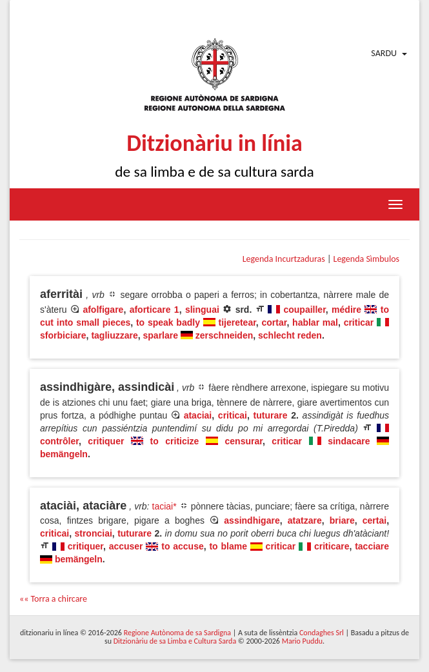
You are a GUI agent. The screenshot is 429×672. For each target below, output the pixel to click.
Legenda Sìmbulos (366, 258)
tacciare (372, 546)
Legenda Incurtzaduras (284, 258)
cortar (274, 322)
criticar (359, 322)
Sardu (384, 53)
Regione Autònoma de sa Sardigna (177, 632)
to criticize (174, 441)
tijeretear (236, 322)
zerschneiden (224, 335)
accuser (126, 546)
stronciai (93, 533)
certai (374, 520)
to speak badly (168, 322)
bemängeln (64, 454)
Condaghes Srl (321, 632)
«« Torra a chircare (53, 598)
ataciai (198, 415)
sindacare (349, 441)
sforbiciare (63, 335)
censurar (244, 441)
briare (342, 520)
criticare (331, 546)
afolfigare (103, 309)
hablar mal (315, 322)
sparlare (160, 335)
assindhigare (251, 520)
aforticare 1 (154, 309)
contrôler (59, 441)
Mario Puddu (302, 641)
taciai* (164, 506)
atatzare (305, 520)
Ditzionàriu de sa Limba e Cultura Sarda (175, 641)
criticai (232, 415)
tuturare (271, 415)
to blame (228, 546)
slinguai (202, 309)
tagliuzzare (114, 335)
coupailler (304, 309)
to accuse (182, 546)
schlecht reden (290, 335)
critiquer (106, 441)
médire (346, 309)
